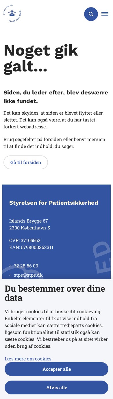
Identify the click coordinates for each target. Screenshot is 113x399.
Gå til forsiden (25, 162)
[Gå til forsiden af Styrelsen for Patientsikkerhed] (10, 14)
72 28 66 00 (26, 266)
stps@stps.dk (28, 275)
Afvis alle (56, 387)
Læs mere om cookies (28, 359)
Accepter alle (56, 369)
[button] (107, 14)
